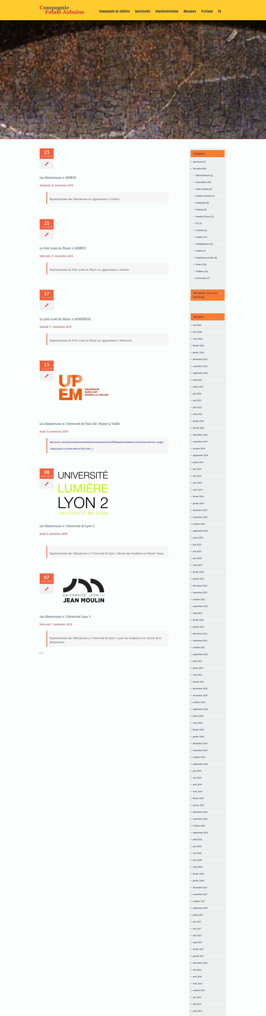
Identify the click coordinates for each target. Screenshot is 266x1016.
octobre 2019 (199, 757)
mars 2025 (197, 414)
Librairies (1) (201, 230)
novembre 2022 (200, 592)
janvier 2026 (198, 352)
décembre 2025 (200, 359)
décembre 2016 (200, 962)
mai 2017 (197, 928)
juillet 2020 (198, 716)
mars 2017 (197, 942)
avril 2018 (197, 860)
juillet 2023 (198, 537)
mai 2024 (197, 476)
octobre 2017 (199, 901)
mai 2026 (197, 325)
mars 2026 (197, 338)
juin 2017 (197, 921)
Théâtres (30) (202, 271)
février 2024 (198, 496)
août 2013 (197, 1011)
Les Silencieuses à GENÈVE (58, 178)
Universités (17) (203, 278)
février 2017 (198, 949)
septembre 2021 (200, 654)
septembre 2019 (200, 764)
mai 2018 (197, 853)
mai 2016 (197, 969)
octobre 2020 (199, 702)
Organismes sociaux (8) (206, 257)
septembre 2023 (200, 530)
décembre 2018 (200, 812)
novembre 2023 (200, 517)
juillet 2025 (198, 386)
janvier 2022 (198, 626)
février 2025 (198, 421)
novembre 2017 (200, 894)
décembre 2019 (200, 743)
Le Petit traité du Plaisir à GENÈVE (63, 248)
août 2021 (197, 661)
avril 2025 (197, 407)
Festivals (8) (201, 209)
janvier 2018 (198, 880)
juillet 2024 (198, 462)
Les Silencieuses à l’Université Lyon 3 (65, 617)
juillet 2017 (198, 915)
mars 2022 (197, 613)
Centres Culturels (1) (205, 195)
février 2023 (198, 572)
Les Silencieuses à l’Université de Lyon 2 (67, 526)
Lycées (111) (201, 237)
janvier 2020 (198, 736)
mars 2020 (197, 722)
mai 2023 (197, 551)
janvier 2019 (198, 805)
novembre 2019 (200, 750)
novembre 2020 (200, 695)
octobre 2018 (199, 825)
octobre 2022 (199, 599)
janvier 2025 (198, 427)
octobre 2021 (199, 647)
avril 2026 (197, 331)
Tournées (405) (199, 168)
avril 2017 (197, 935)
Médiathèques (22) (204, 244)
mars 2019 (197, 791)
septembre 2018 (200, 832)
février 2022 (198, 620)
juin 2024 (197, 469)
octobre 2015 (199, 990)
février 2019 (198, 798)
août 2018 (197, 839)
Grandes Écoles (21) (205, 216)
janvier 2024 (198, 503)
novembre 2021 (200, 640)
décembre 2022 (200, 585)
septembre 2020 (200, 709)
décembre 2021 (200, 633)
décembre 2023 (200, 510)
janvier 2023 (198, 578)
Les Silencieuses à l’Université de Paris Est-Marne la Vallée (80, 424)
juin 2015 (197, 997)
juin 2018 (197, 846)
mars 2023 (197, 565)
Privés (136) (201, 264)
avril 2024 (197, 482)
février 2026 (198, 345)
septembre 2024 (200, 455)
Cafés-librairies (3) (204, 189)
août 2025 (197, 380)
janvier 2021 (198, 681)
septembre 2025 (200, 373)
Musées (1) (201, 250)
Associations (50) (203, 182)
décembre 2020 (200, 688)
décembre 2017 (200, 887)
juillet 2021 (198, 668)
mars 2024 (197, 489)
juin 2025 (197, 393)
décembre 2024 (200, 434)
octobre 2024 (199, 448)
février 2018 (198, 873)
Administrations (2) (204, 175)
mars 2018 (197, 866)
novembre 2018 (200, 819)
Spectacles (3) (199, 161)
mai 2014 (197, 1004)
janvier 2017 (198, 956)
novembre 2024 (200, 441)
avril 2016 (197, 976)
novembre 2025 (200, 366)
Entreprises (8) (202, 202)
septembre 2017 (200, 908)
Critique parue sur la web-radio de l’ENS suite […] (71, 448)
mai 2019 (197, 777)
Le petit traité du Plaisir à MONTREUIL (65, 319)
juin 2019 (197, 770)
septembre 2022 (200, 606)
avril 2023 (197, 558)
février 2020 (198, 729)
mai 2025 (197, 400)
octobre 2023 (199, 523)
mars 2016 (197, 983)
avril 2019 (197, 784)
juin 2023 (197, 544)
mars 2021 (197, 674)
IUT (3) (199, 223)
